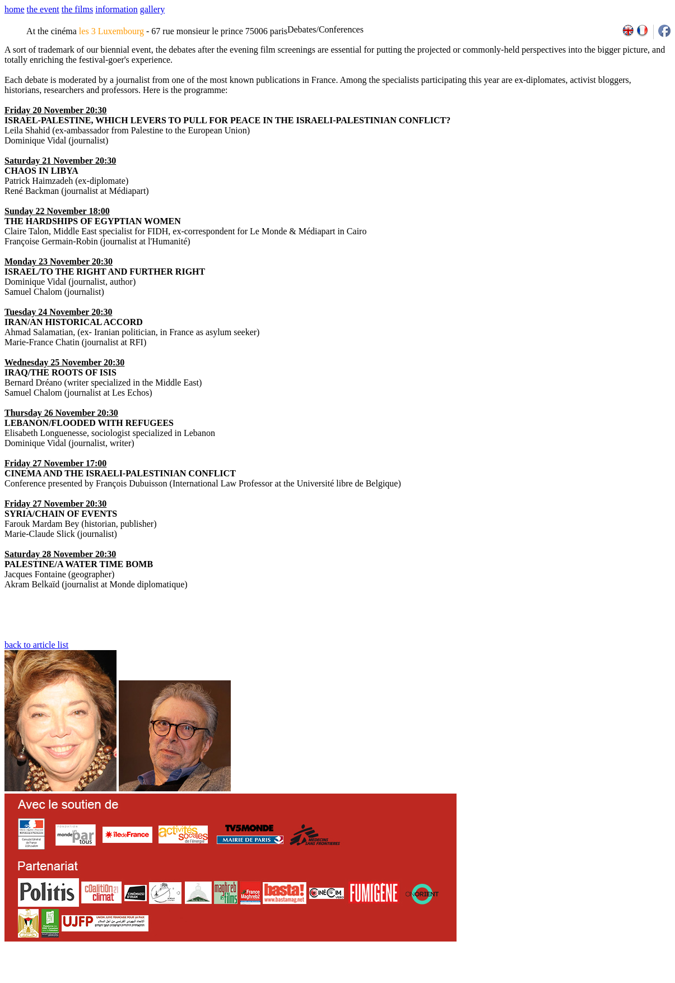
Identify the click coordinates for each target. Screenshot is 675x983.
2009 (540, 979)
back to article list (36, 645)
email (91, 979)
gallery (152, 9)
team (202, 979)
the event (43, 9)
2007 (515, 979)
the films (77, 9)
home (14, 9)
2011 (564, 979)
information (116, 9)
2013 (589, 979)
